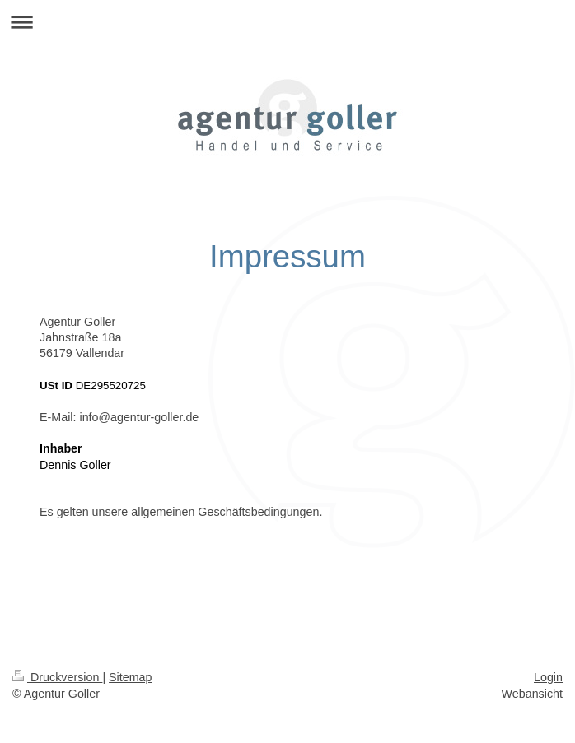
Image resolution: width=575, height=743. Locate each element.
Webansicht (532, 693)
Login (548, 677)
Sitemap (130, 677)
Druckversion (57, 677)
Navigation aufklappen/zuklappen (287, 21)
